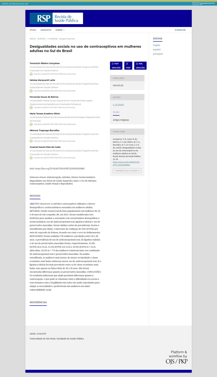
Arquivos (46, 30)
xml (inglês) (140, 65)
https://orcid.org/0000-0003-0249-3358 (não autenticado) (55, 74)
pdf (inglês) (116, 65)
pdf (128, 67)
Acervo (42, 38)
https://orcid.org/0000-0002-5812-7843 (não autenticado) (54, 141)
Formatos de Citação (126, 170)
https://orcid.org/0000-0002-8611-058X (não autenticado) (54, 107)
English (156, 45)
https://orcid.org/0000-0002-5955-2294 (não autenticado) (54, 91)
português (158, 53)
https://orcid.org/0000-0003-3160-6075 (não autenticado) (54, 158)
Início (33, 38)
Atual (33, 30)
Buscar (180, 30)
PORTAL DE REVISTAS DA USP (15, 4)
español (156, 49)
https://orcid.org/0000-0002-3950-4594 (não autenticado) (55, 124)
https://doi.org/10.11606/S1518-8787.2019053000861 (60, 168)
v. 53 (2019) (52, 38)
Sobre (59, 30)
